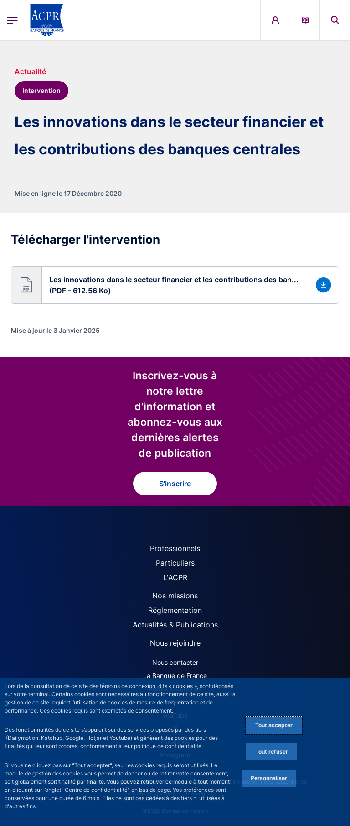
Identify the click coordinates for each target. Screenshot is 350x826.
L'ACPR (175, 577)
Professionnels (175, 548)
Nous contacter (175, 662)
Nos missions (175, 595)
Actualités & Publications (175, 624)
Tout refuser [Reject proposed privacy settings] (271, 751)
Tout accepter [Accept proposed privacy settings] (274, 725)
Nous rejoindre (175, 643)
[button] (175, 285)
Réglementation (175, 610)
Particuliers (175, 562)
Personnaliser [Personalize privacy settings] (269, 778)
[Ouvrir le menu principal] (12, 20)
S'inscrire (175, 483)
